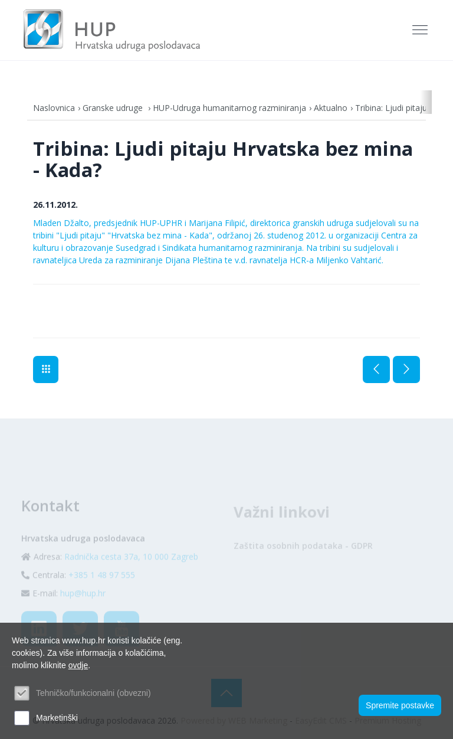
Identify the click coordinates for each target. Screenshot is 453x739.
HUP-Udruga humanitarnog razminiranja (229, 107)
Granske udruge (114, 107)
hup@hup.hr (83, 607)
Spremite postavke (400, 705)
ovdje (78, 665)
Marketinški (57, 717)
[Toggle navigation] (421, 30)
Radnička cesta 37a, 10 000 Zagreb (131, 570)
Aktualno (330, 107)
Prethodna (376, 369)
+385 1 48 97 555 (101, 588)
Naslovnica (54, 107)
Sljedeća (406, 369)
